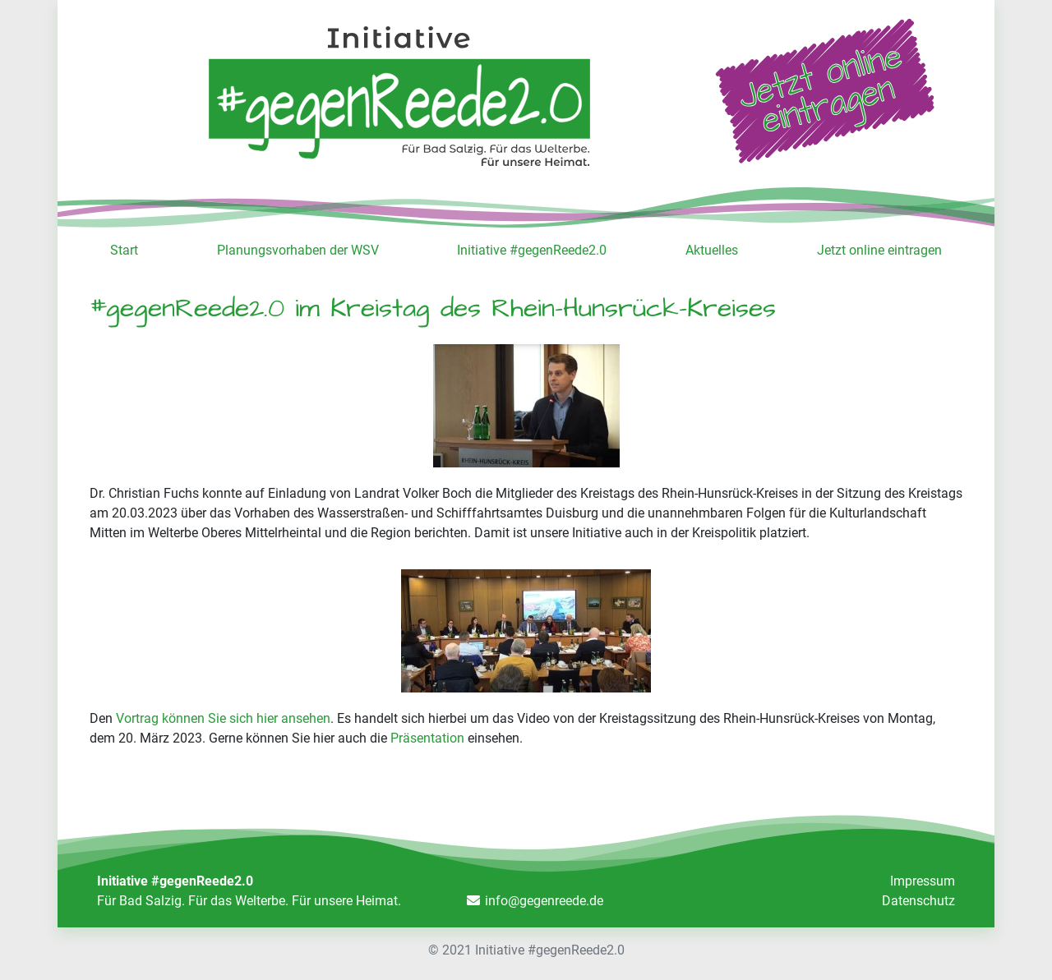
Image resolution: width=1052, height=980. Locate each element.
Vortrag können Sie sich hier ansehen (223, 718)
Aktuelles (711, 250)
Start (124, 250)
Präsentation (427, 738)
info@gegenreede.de (544, 901)
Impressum (922, 881)
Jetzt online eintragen (879, 250)
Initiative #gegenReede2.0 (532, 250)
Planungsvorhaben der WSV (298, 250)
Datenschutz (918, 901)
